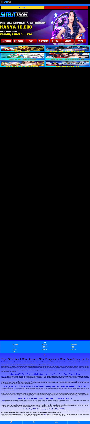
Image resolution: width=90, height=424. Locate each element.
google (45, 414)
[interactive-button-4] (67, 56)
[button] (2, 27)
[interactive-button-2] (67, 48)
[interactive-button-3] (22, 56)
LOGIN (66, 8)
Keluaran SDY (3, 376)
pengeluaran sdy (16, 388)
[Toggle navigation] (2, 2)
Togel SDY (3, 361)
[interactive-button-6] (67, 63)
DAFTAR (22, 8)
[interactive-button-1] (22, 48)
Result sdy (3, 400)
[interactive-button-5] (22, 63)
